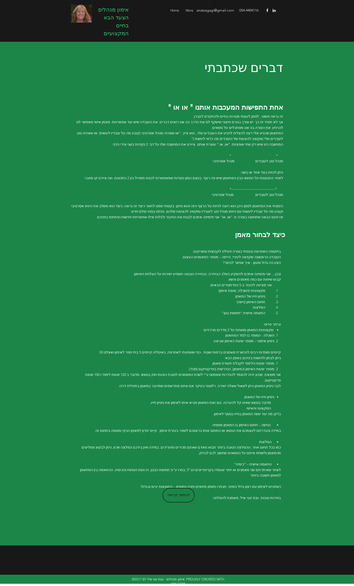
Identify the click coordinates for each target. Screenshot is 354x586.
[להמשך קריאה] (179, 495)
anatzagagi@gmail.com (215, 10)
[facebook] (267, 10)
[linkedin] (274, 10)
